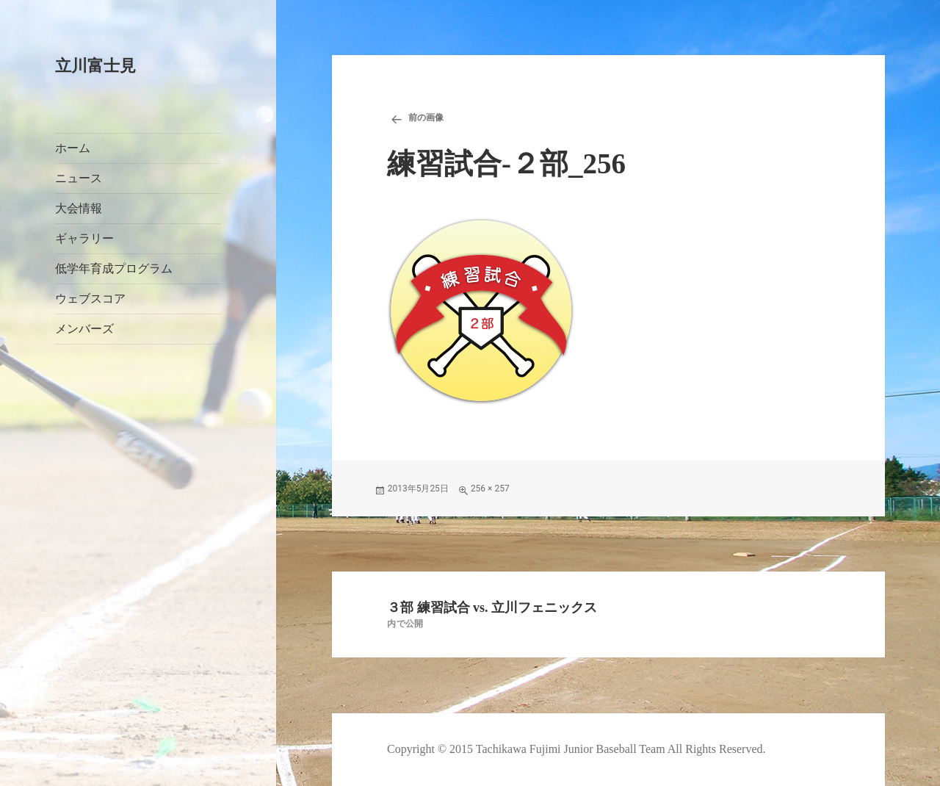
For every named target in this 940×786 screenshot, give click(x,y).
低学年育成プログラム (114, 268)
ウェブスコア (90, 298)
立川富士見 (95, 66)
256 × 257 (490, 488)
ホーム (72, 148)
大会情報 (78, 208)
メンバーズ (84, 328)
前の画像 (426, 117)
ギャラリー (84, 238)
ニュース (78, 178)
